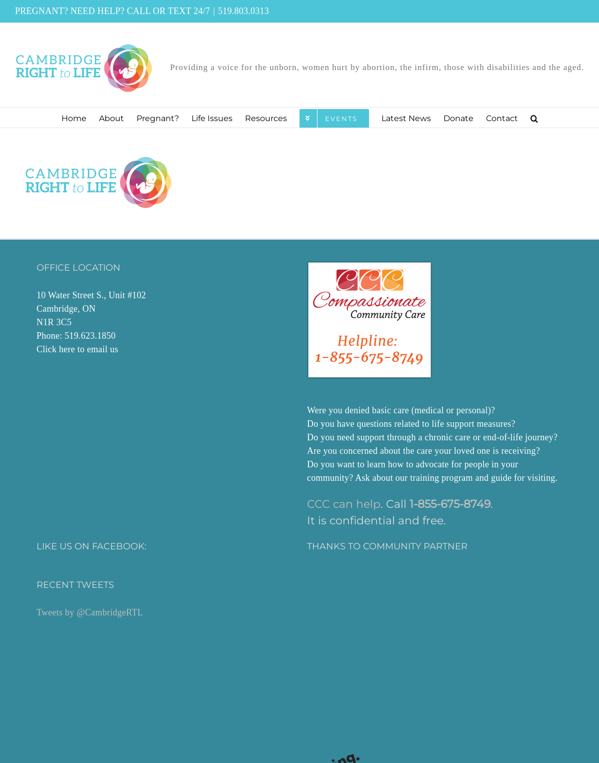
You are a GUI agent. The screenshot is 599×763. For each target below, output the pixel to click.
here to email (83, 349)
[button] (534, 118)
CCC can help (343, 504)
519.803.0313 (243, 11)
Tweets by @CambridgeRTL (89, 612)
